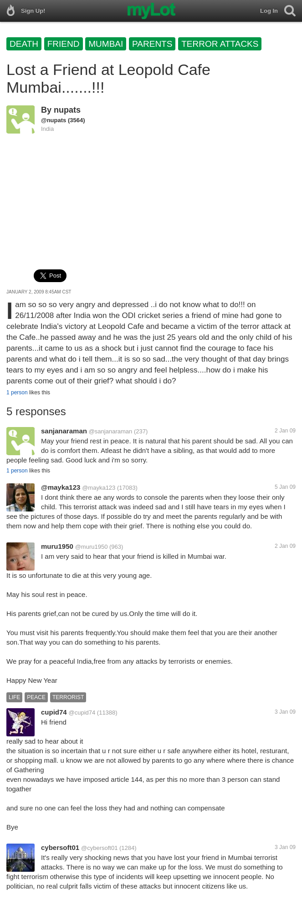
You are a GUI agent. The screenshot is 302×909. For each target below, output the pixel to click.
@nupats (53, 120)
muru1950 (57, 546)
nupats (67, 109)
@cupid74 (81, 712)
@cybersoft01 (99, 847)
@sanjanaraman (111, 431)
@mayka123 (60, 487)
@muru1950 (91, 546)
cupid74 (54, 712)
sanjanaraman (64, 431)
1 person (17, 392)
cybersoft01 (60, 847)
